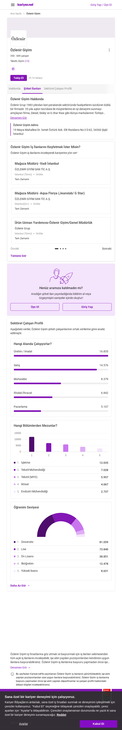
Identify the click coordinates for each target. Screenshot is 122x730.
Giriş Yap (87, 307)
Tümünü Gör (18, 255)
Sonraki (106, 248)
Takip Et (19, 78)
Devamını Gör (18, 117)
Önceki (15, 248)
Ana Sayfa (16, 13)
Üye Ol (35, 307)
